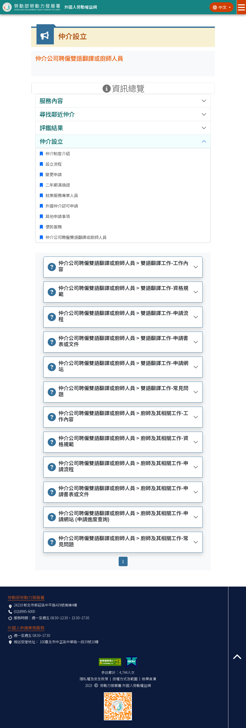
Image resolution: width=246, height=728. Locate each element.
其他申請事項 (57, 216)
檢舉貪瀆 (149, 678)
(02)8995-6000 (24, 611)
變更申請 (53, 174)
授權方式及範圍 (125, 678)
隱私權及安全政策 (94, 678)
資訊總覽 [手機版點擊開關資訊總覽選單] (123, 88)
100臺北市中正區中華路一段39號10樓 (69, 641)
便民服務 (53, 227)
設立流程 (53, 164)
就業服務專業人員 (61, 195)
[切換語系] (221, 7)
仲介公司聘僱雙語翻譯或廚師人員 (75, 237)
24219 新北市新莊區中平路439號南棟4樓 (45, 605)
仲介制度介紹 (57, 153)
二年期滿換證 (57, 185)
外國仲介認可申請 (61, 206)
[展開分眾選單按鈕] (241, 7)
